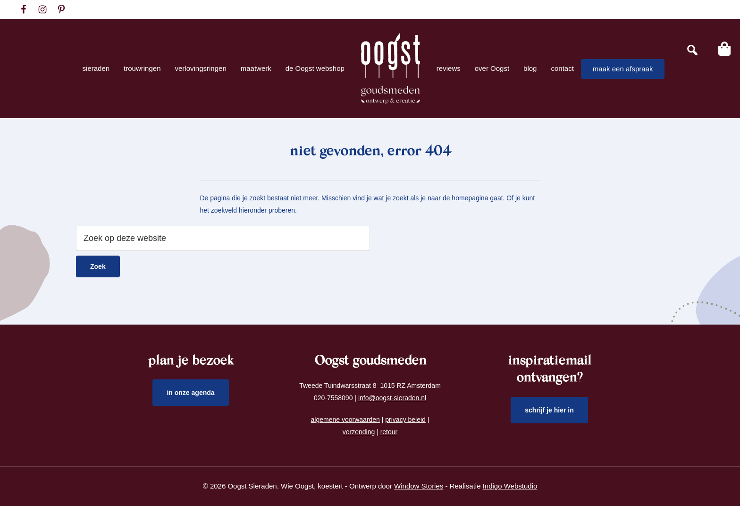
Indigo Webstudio (510, 486)
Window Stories (418, 486)
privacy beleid (405, 419)
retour (389, 432)
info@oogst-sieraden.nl (392, 398)
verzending (359, 432)
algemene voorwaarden (345, 419)
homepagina (470, 198)
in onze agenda (190, 392)
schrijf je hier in (549, 410)
